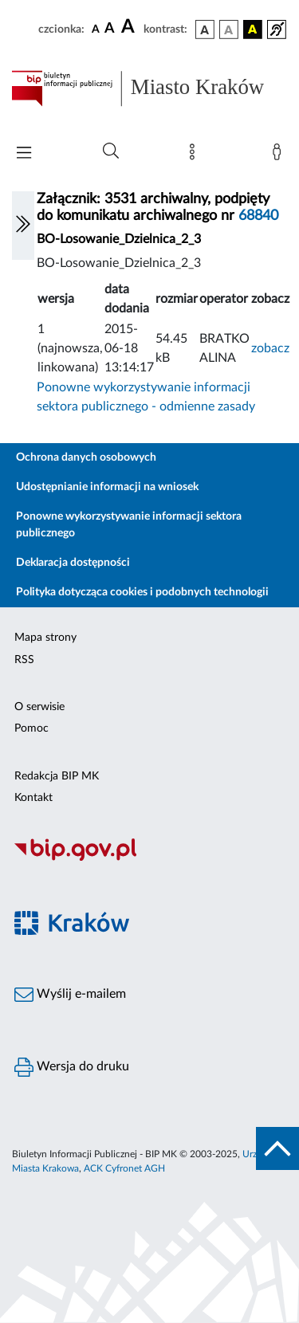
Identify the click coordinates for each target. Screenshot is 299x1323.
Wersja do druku (71, 1067)
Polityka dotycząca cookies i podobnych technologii (142, 592)
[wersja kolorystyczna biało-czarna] (228, 29)
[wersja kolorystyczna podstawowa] (205, 29)
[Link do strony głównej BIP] (149, 88)
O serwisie (39, 707)
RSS (24, 659)
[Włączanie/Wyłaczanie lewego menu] (23, 225)
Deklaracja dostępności (73, 562)
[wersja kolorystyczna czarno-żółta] (252, 29)
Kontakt (33, 797)
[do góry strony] (277, 1148)
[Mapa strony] (195, 155)
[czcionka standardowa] (96, 28)
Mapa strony (45, 637)
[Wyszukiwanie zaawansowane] (111, 151)
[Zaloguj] (280, 155)
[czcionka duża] (130, 27)
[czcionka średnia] (109, 29)
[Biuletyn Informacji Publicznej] (149, 858)
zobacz (270, 348)
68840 (258, 216)
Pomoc (31, 728)
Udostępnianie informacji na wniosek (107, 487)
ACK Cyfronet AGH (124, 1168)
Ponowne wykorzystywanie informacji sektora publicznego (129, 525)
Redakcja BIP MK (56, 776)
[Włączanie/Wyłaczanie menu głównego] (24, 154)
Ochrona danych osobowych (86, 457)
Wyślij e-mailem (70, 994)
